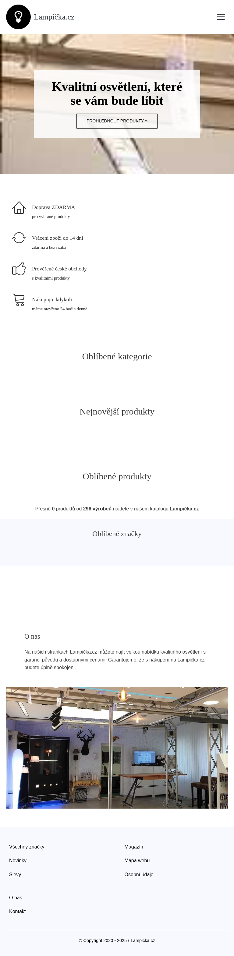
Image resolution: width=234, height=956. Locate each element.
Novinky (18, 860)
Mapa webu (137, 860)
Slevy (15, 874)
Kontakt (17, 911)
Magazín (134, 846)
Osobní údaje (139, 874)
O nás (15, 897)
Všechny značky (26, 846)
